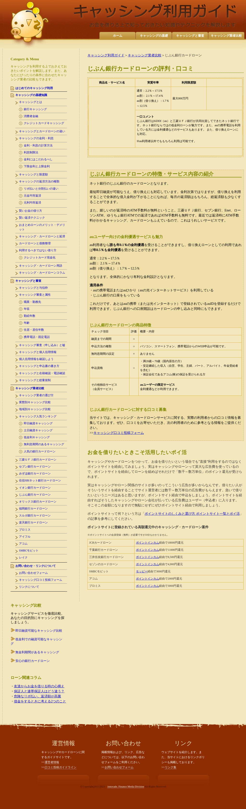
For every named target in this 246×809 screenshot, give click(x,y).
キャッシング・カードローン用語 (40, 265)
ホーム (117, 35)
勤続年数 (29, 316)
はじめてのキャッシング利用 (34, 88)
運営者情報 (52, 762)
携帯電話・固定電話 (37, 337)
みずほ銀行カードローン (35, 473)
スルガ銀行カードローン (35, 515)
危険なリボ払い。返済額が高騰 (37, 696)
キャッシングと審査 (190, 35)
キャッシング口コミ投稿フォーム (118, 433)
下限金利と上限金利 (37, 166)
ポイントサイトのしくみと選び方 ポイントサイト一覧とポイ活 (192, 513)
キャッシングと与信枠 (33, 287)
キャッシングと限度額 (33, 174)
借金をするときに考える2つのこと (40, 701)
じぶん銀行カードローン (35, 494)
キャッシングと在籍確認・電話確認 (42, 373)
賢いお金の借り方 (30, 210)
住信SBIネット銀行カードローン (40, 480)
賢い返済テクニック (32, 217)
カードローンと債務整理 (35, 243)
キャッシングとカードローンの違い (42, 131)
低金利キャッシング (37, 437)
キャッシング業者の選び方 (36, 395)
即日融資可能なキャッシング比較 (38, 630)
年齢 (27, 322)
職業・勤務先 (32, 302)
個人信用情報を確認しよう (36, 359)
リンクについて (29, 586)
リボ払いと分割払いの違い (41, 188)
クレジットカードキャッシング (44, 123)
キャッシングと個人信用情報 (37, 352)
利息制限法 (31, 152)
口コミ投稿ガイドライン (60, 767)
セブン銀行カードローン (35, 466)
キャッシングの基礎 (154, 35)
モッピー (142, 571)
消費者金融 (31, 116)
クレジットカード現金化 (39, 257)
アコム (23, 543)
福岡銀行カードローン (33, 508)
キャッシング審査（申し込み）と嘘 (42, 345)
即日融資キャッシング (38, 423)
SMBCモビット (28, 550)
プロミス (25, 529)
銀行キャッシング (35, 109)
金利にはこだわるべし (38, 159)
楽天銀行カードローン (33, 522)
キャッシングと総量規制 (35, 380)
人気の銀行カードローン (39, 451)
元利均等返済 (32, 202)
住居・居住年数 (34, 329)
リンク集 (170, 767)
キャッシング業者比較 (226, 35)
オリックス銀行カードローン (37, 501)
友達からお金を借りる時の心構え (39, 686)
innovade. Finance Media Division (125, 786)
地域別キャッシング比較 (35, 409)
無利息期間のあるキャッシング (44, 444)
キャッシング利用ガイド (105, 55)
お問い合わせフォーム (33, 573)
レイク (23, 557)
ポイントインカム (147, 542)
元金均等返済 (32, 195)
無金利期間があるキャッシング (37, 652)
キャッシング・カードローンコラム (42, 272)
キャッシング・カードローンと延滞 (42, 236)
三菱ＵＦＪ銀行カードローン (37, 459)
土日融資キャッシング (38, 430)
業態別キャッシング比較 (35, 402)
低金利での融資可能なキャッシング (36, 641)
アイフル (25, 536)
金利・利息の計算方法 (38, 145)
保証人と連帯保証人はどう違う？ (39, 691)
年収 (27, 309)
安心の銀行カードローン (32, 661)
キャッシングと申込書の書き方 (39, 366)
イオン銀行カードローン (35, 487)
